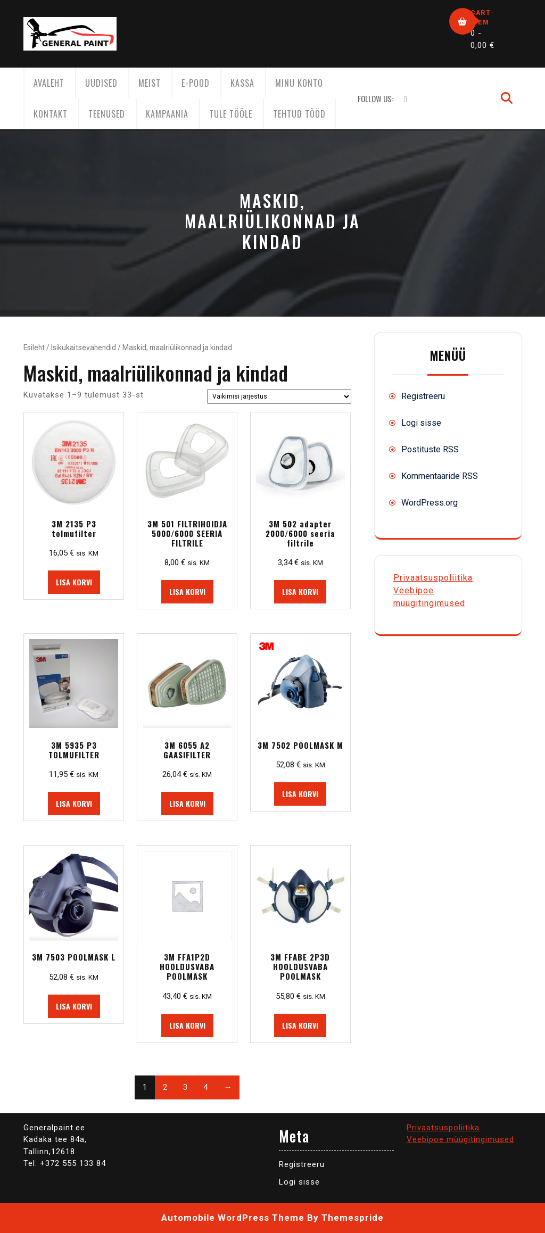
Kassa (242, 83)
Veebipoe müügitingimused (460, 1139)
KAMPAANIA (167, 113)
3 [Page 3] (185, 1087)
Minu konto (299, 83)
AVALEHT (49, 83)
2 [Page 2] (165, 1087)
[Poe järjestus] (279, 396)
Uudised (101, 83)
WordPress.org (429, 503)
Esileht (34, 347)
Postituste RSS (430, 449)
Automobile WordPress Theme (232, 1217)
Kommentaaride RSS (439, 476)
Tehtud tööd (299, 113)
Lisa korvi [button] (74, 581)
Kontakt (51, 113)
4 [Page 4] (205, 1087)
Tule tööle (230, 113)
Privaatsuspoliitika (433, 578)
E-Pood (195, 83)
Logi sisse (421, 423)
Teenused (106, 113)
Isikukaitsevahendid (83, 347)
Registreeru (423, 396)
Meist (149, 83)
